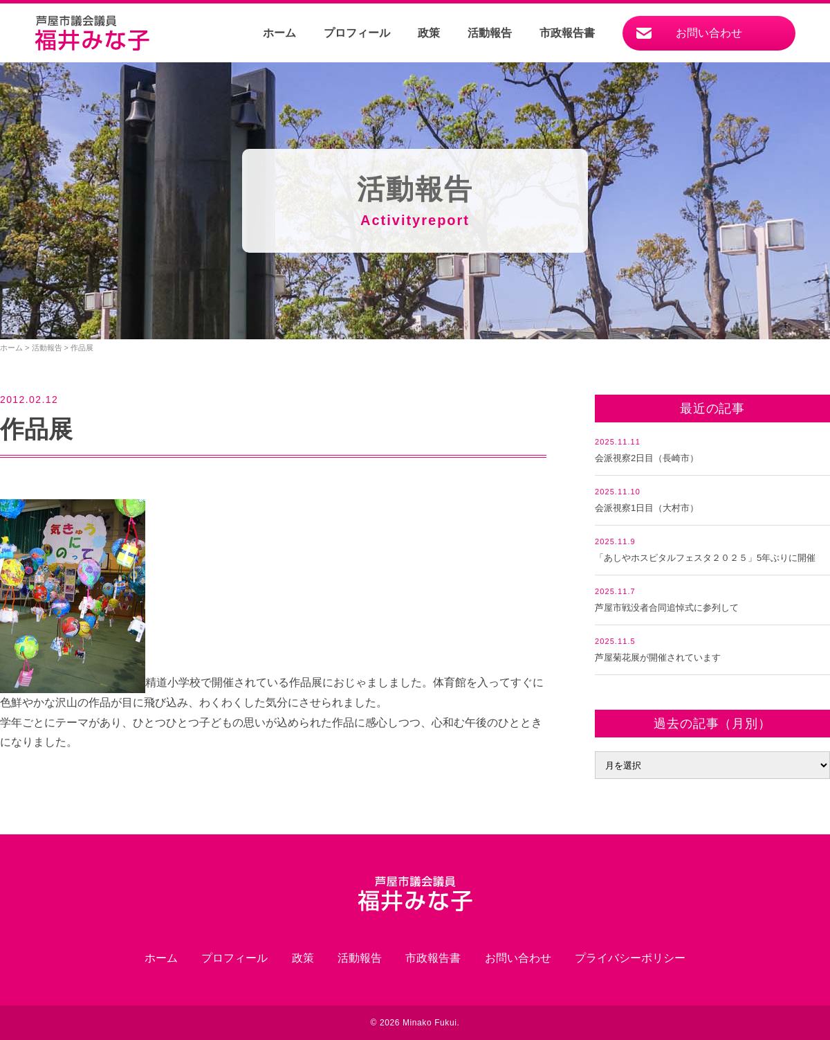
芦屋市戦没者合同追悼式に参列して (667, 607)
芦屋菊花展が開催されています (658, 657)
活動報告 (490, 33)
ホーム (279, 33)
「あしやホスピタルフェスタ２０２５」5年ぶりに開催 (705, 558)
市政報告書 (567, 33)
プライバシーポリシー (630, 958)
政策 (429, 33)
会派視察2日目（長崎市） (647, 458)
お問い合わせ (709, 33)
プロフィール (357, 33)
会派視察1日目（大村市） (647, 508)
